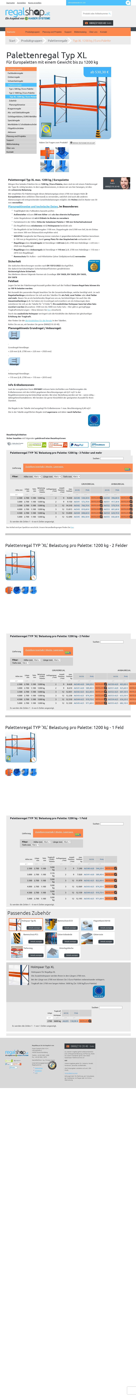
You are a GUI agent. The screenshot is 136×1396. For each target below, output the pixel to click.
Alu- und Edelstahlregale (19, 112)
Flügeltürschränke (16, 128)
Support (67, 32)
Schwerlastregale (15, 81)
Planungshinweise (17, 104)
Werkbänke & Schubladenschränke (23, 124)
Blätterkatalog (80, 32)
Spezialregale (14, 120)
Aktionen (12, 132)
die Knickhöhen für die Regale (38, 320)
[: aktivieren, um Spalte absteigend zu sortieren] (16, 494)
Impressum (38, 1070)
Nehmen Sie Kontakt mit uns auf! (82, 143)
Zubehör (13, 100)
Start (12, 40)
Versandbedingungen (71, 1073)
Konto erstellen (34, 3)
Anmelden (21, 3)
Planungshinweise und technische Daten (33, 206)
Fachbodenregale (15, 73)
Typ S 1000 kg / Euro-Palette (22, 92)
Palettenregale (57, 40)
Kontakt (103, 32)
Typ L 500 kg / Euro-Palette (21, 88)
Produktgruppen (32, 32)
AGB (36, 1073)
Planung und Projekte (52, 32)
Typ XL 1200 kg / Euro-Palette (92, 40)
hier (49, 309)
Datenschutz (39, 1068)
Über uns (93, 32)
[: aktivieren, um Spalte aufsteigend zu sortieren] (26, 494)
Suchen (108, 458)
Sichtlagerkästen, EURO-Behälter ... (23, 116)
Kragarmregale (14, 108)
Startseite (10, 3)
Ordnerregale (14, 77)
